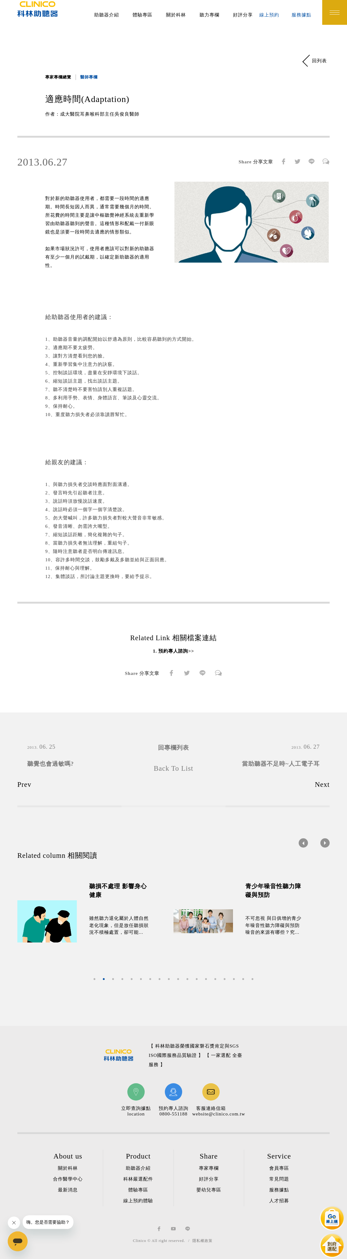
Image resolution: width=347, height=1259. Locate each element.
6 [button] (141, 979)
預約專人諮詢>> (176, 651)
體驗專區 (142, 14)
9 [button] (169, 979)
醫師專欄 (89, 77)
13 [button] (206, 979)
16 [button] (234, 979)
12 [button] (197, 979)
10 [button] (178, 979)
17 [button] (243, 979)
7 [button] (150, 979)
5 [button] (132, 979)
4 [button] (122, 979)
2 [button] (104, 979)
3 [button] (113, 979)
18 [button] (252, 979)
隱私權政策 (202, 1241)
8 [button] (159, 979)
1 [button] (94, 979)
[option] (95, 921)
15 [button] (225, 979)
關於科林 (176, 14)
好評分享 (243, 14)
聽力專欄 (209, 14)
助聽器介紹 (106, 14)
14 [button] (215, 979)
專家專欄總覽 (58, 77)
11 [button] (187, 979)
